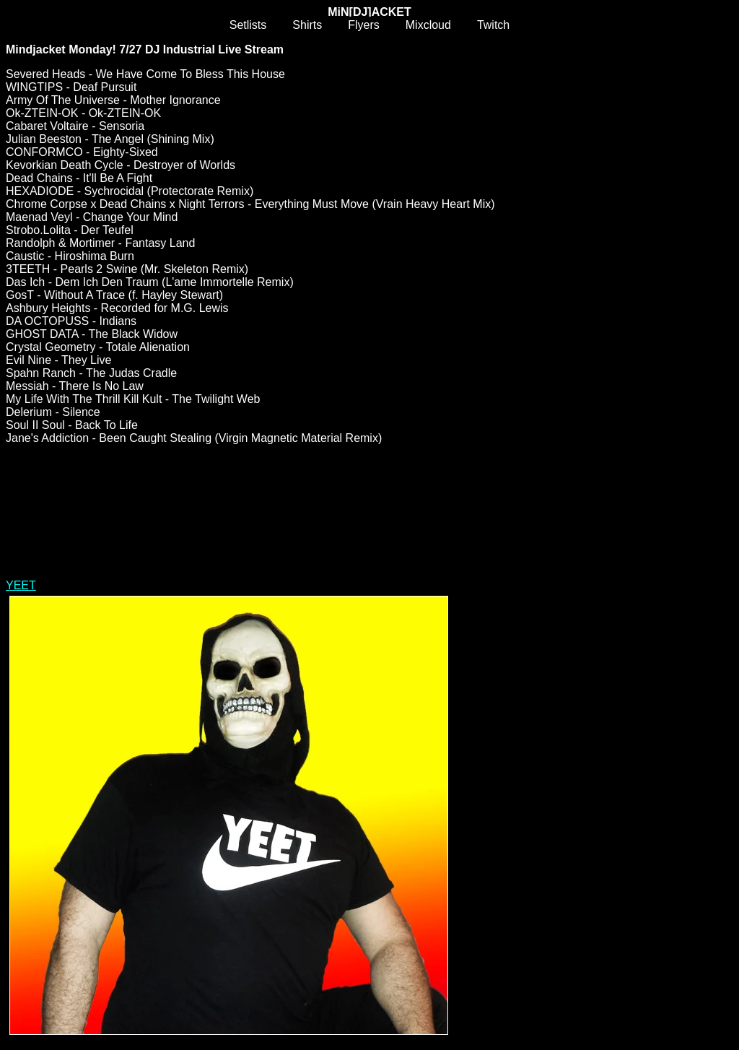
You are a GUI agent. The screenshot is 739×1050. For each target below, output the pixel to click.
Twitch (493, 25)
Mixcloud (428, 25)
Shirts (307, 25)
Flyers (364, 25)
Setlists (248, 25)
